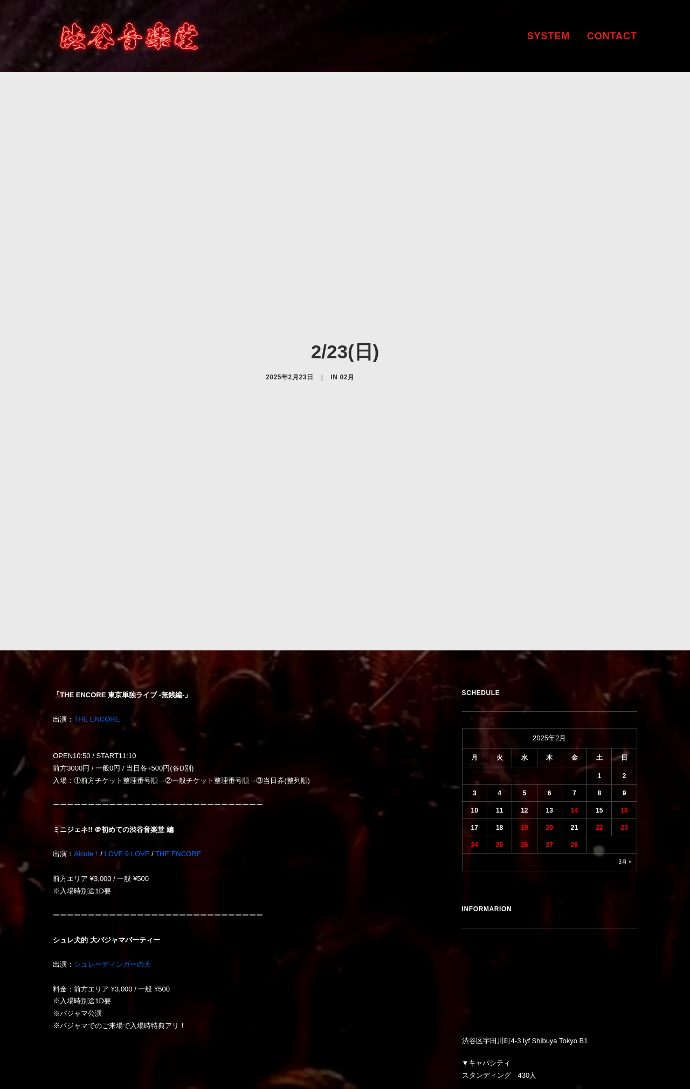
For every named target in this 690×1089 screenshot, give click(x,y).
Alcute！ (87, 768)
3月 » (624, 776)
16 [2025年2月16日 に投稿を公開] (623, 724)
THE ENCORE (97, 633)
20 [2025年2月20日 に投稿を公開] (549, 741)
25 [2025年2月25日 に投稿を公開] (499, 758)
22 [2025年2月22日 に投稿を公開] (599, 741)
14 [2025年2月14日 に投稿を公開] (574, 724)
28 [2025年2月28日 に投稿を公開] (574, 758)
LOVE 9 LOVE (127, 768)
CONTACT (612, 36)
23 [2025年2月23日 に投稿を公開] (623, 741)
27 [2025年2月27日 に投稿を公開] (549, 758)
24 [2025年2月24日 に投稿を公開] (474, 758)
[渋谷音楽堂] (129, 36)
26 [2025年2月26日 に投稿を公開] (524, 758)
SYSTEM (548, 36)
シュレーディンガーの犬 (112, 879)
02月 (347, 334)
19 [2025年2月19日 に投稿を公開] (524, 741)
